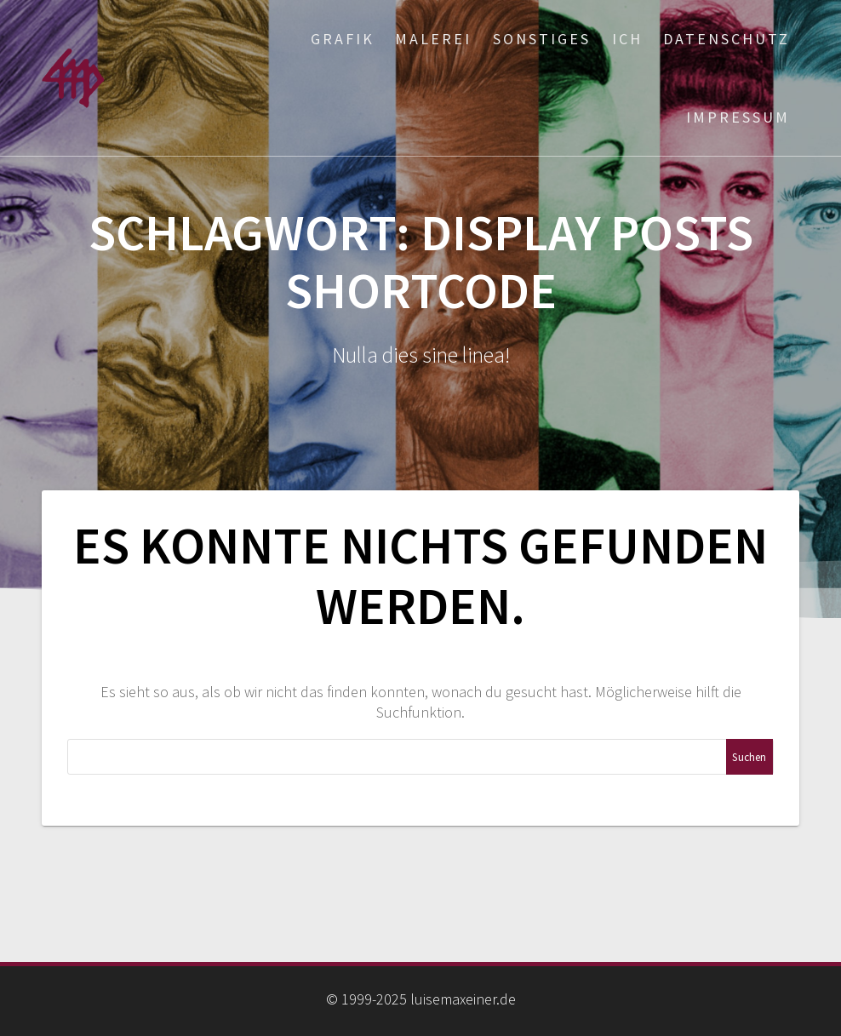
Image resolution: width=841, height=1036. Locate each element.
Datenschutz (726, 39)
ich (627, 39)
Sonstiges (542, 39)
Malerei (433, 39)
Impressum (738, 117)
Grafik (343, 39)
